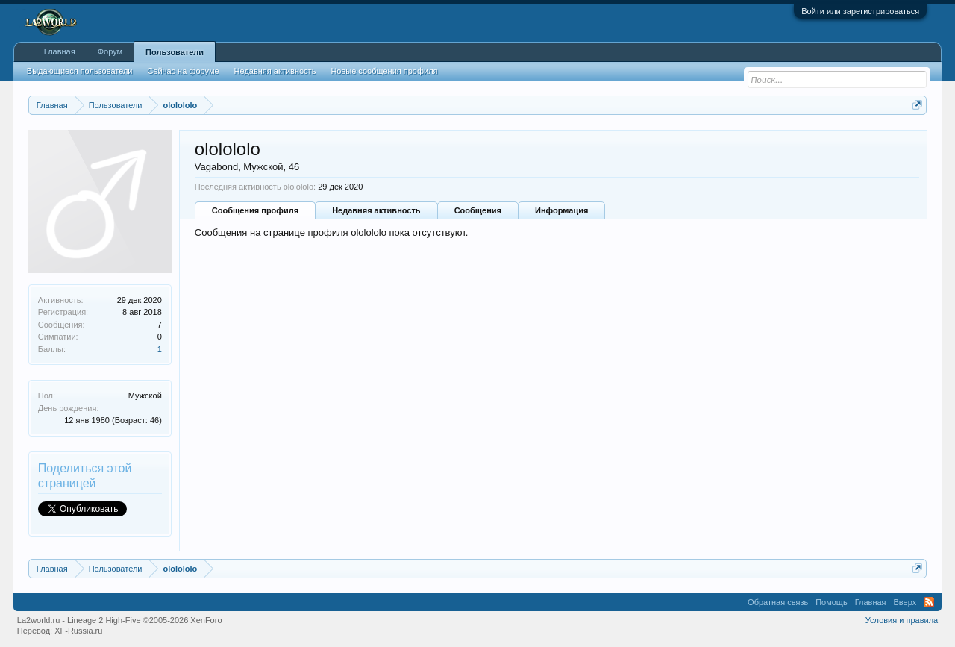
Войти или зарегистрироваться (860, 11)
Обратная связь (778, 602)
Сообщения (477, 210)
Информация (561, 210)
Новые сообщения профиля (384, 70)
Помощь (831, 602)
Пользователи (174, 52)
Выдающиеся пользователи (80, 70)
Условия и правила (901, 620)
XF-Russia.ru (78, 630)
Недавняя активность (376, 210)
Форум (110, 51)
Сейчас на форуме (183, 70)
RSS (929, 602)
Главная (59, 51)
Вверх (905, 602)
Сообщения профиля (255, 210)
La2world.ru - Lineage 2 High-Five (119, 620)
